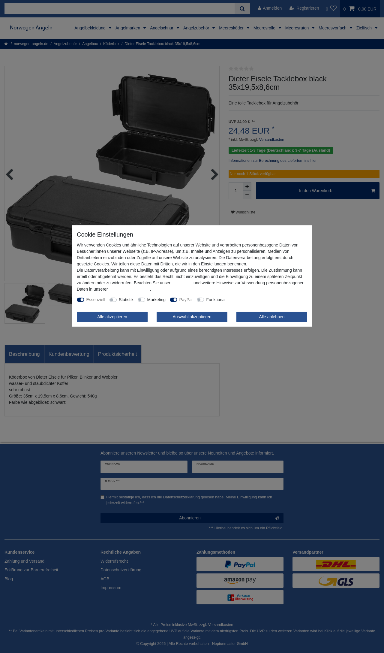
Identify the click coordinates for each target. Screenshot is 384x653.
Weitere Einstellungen (250, 299)
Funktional (216, 299)
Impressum (182, 282)
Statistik (126, 299)
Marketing (156, 299)
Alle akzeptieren (112, 316)
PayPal (186, 299)
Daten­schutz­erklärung (129, 289)
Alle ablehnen (272, 316)
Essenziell (95, 299)
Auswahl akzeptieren (191, 316)
